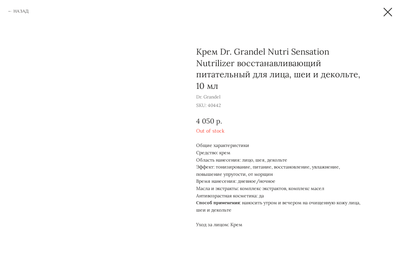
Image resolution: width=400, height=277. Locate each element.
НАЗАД (20, 11)
